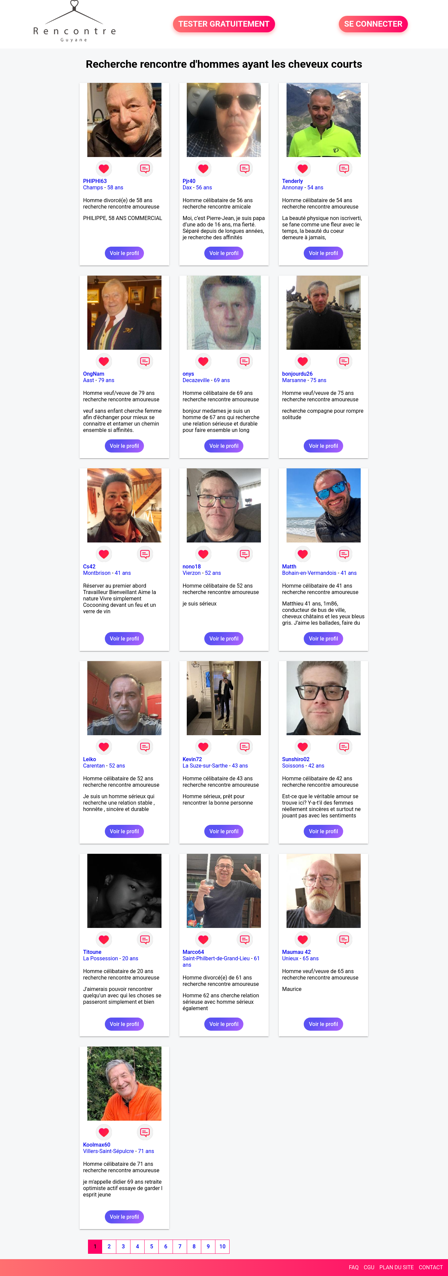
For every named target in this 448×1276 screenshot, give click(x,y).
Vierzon (192, 573)
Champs (93, 187)
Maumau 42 (296, 952)
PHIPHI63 (95, 181)
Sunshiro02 (295, 759)
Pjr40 (189, 181)
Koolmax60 (96, 1145)
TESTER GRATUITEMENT (224, 24)
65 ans (311, 958)
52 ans (213, 573)
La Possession (100, 958)
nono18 (192, 566)
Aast (88, 380)
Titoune (92, 952)
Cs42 (89, 566)
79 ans (106, 380)
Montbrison (97, 573)
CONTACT (431, 1267)
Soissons (293, 766)
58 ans (115, 187)
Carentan (93, 766)
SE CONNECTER (373, 24)
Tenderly (292, 181)
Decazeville (196, 380)
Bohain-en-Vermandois (309, 573)
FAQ (354, 1267)
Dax (187, 187)
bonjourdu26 (297, 374)
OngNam (93, 374)
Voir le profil (124, 253)
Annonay (292, 187)
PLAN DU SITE (397, 1267)
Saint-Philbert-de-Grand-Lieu (216, 958)
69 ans (222, 380)
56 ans (204, 187)
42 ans (316, 766)
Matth (289, 566)
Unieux (290, 958)
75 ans (318, 380)
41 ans (123, 573)
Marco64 (193, 952)
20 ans (130, 958)
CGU (369, 1267)
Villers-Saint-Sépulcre (108, 1151)
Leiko (89, 759)
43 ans (240, 766)
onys (188, 374)
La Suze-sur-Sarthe (205, 766)
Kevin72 (192, 759)
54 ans (315, 187)
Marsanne (294, 380)
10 (222, 1246)
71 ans (146, 1151)
